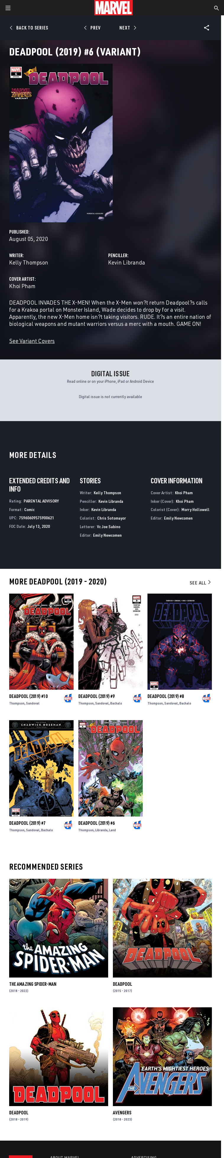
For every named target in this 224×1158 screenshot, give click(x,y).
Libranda (101, 830)
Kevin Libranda (126, 262)
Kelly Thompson (28, 262)
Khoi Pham (22, 285)
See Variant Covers (32, 340)
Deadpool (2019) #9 (96, 696)
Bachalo (116, 703)
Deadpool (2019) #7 (27, 823)
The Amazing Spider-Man (32, 984)
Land (112, 830)
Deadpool (122, 984)
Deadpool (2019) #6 (96, 823)
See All (201, 583)
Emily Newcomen (107, 535)
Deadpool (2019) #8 (165, 696)
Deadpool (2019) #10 (28, 696)
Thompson (17, 703)
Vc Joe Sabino (108, 526)
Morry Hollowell (195, 509)
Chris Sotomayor (111, 517)
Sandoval (33, 703)
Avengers (122, 1113)
